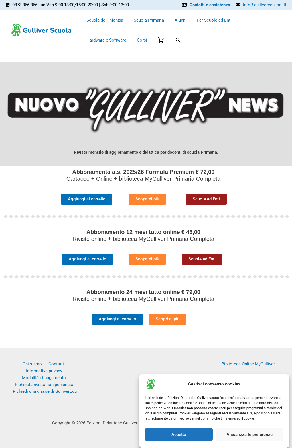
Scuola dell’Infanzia (104, 20)
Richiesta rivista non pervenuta (44, 378)
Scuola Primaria (146, 20)
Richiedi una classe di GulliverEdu (45, 385)
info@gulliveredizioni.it (264, 4)
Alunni (176, 20)
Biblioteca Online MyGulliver (248, 364)
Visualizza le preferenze (250, 436)
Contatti (34, 364)
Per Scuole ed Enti (207, 20)
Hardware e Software (253, 20)
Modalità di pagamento (44, 370)
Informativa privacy (64, 364)
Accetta (178, 436)
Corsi (91, 40)
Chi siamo (13, 364)
